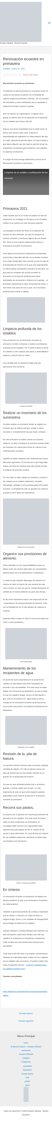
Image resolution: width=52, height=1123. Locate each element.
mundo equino (27, 1074)
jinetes (27, 1081)
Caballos (6, 69)
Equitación (27, 1070)
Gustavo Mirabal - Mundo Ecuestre (13, 43)
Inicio (26, 1043)
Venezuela (26, 1050)
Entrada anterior (26, 1013)
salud (27, 1085)
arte (27, 1077)
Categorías (26, 1062)
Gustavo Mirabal (26, 1054)
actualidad (27, 1066)
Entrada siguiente (26, 1021)
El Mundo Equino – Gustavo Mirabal (26, 1047)
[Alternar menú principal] (49, 23)
